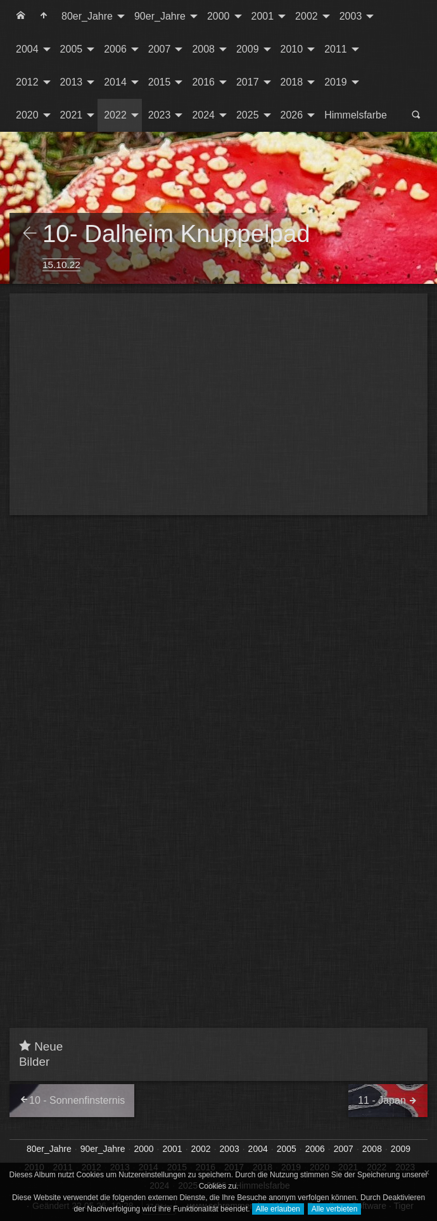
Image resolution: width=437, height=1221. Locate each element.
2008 (203, 49)
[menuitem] (21, 16)
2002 (306, 16)
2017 (247, 82)
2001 (262, 16)
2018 (292, 82)
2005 (71, 49)
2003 (350, 16)
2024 (203, 115)
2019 (335, 82)
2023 (159, 115)
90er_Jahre (160, 16)
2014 (115, 82)
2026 (292, 115)
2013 (71, 82)
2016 (203, 82)
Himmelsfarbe (355, 115)
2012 (27, 82)
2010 (292, 49)
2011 (335, 49)
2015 (159, 82)
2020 (27, 115)
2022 (115, 115)
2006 (115, 49)
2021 (71, 115)
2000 (218, 16)
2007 (159, 49)
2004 (27, 49)
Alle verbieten (335, 1209)
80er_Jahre (87, 16)
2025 (247, 115)
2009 (247, 49)
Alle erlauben (278, 1209)
